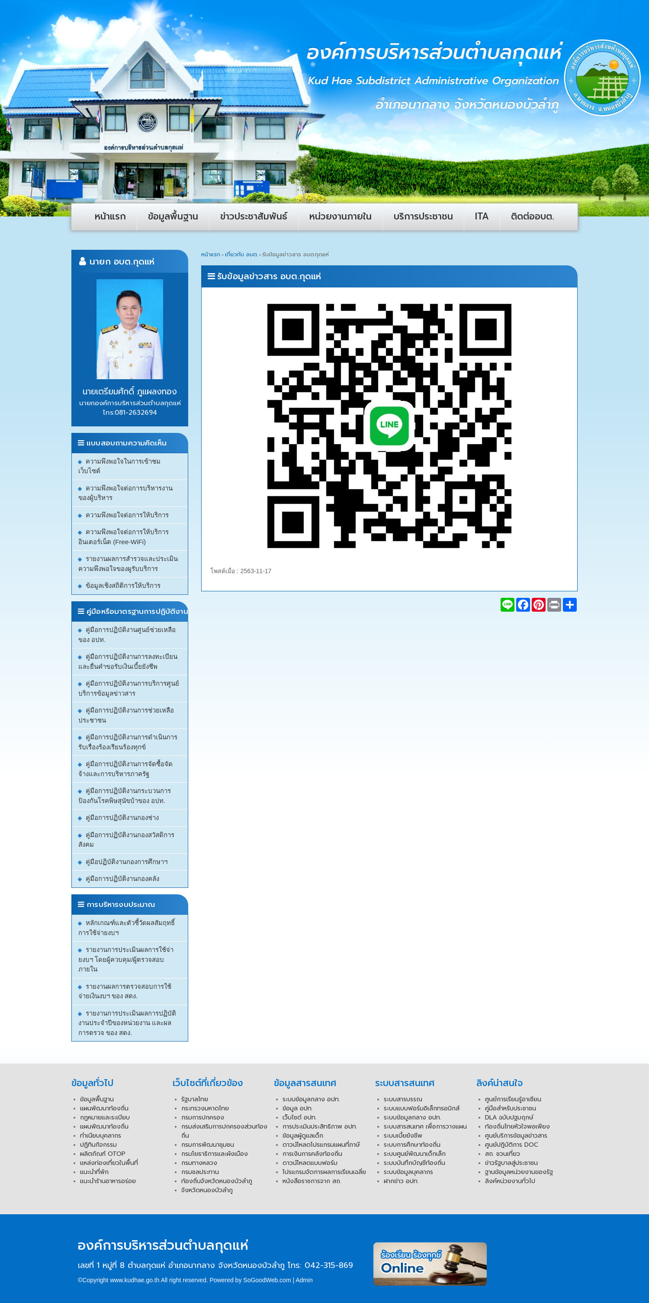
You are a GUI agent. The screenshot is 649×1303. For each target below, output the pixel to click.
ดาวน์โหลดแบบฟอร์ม (310, 1163)
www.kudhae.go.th (134, 1280)
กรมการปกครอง (202, 1117)
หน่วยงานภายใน (340, 216)
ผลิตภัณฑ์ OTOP (102, 1153)
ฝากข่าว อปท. (401, 1181)
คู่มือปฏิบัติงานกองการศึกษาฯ (126, 861)
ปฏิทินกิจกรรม (98, 1144)
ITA (482, 216)
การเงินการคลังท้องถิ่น (312, 1153)
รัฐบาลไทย (194, 1099)
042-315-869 (329, 1265)
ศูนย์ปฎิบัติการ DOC (511, 1144)
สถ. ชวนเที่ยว (502, 1153)
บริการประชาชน (423, 216)
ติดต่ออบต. (532, 216)
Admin (304, 1280)
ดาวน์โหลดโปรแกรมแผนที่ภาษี (321, 1144)
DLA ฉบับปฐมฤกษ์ (509, 1117)
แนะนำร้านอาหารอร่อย (108, 1181)
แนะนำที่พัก (94, 1172)
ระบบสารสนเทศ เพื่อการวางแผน (425, 1126)
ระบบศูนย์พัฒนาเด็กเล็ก (415, 1153)
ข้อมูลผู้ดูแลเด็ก (303, 1135)
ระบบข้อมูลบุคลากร (408, 1172)
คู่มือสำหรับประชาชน (510, 1108)
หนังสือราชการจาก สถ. (312, 1181)
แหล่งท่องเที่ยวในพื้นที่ (109, 1163)
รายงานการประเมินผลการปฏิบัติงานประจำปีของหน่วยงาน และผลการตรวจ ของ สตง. (127, 1023)
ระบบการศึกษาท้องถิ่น (412, 1144)
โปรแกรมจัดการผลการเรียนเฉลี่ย (324, 1172)
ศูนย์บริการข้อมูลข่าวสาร (516, 1135)
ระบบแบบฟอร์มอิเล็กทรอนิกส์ (421, 1108)
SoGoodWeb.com (267, 1280)
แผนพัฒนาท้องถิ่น (104, 1108)
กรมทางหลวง (199, 1163)
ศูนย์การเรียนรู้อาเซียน (513, 1099)
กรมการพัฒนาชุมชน (207, 1144)
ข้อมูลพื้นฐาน (173, 216)
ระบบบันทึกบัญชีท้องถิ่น (414, 1163)
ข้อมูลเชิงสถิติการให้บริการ (123, 585)
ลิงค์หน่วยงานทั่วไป (510, 1181)
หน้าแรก (110, 216)
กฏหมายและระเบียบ (105, 1117)
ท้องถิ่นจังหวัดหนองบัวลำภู (216, 1181)
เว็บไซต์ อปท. (300, 1117)
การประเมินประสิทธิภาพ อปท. (320, 1126)
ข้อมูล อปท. (298, 1108)
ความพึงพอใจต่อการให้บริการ (127, 515)
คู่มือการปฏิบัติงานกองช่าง (122, 817)
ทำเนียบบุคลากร (100, 1135)
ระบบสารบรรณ (403, 1099)
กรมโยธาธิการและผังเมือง (214, 1153)
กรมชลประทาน (200, 1172)
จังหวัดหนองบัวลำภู (207, 1190)
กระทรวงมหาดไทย (205, 1108)
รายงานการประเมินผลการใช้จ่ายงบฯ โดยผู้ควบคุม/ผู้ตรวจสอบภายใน (125, 959)
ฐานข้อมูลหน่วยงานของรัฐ (519, 1172)
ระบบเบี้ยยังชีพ (403, 1135)
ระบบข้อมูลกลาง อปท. (311, 1099)
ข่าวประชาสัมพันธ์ (253, 216)
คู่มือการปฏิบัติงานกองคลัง (122, 878)
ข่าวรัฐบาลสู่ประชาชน (511, 1163)
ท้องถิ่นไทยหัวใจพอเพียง (517, 1126)
